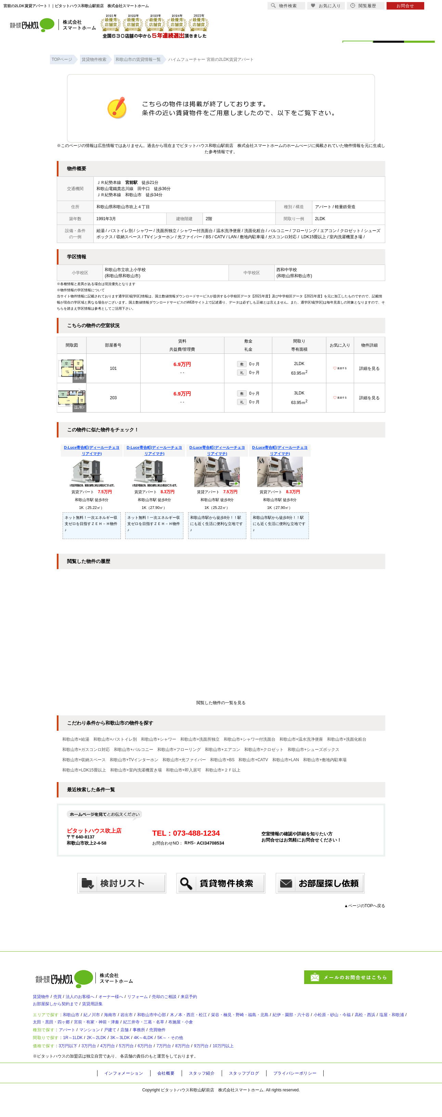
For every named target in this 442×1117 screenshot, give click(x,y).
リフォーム (158, 999)
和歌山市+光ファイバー (184, 759)
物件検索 (284, 5)
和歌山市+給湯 (75, 739)
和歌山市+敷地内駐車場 (325, 759)
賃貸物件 (42, 999)
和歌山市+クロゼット (264, 749)
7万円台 (190, 1065)
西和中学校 (286, 269)
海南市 (123, 1021)
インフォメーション (125, 1093)
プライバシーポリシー (309, 1093)
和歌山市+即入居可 (183, 770)
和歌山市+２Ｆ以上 (222, 770)
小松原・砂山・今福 (386, 1021)
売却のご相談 (189, 999)
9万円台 (235, 1065)
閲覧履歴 (363, 5)
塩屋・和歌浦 (80, 1031)
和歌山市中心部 (173, 1021)
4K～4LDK (168, 1053)
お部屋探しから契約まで (59, 1008)
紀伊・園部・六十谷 (337, 1021)
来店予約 (219, 999)
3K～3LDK (139, 1053)
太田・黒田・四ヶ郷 (121, 1031)
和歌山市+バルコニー (133, 749)
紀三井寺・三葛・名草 (231, 1031)
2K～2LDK (109, 1053)
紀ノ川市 (101, 1021)
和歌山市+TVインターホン (134, 759)
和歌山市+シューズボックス (313, 749)
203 (113, 397)
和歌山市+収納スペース (84, 759)
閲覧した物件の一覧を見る (221, 702)
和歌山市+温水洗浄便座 (301, 739)
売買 (62, 999)
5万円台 (144, 1065)
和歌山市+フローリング (179, 749)
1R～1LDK (79, 1053)
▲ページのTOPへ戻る (364, 905)
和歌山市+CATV (253, 759)
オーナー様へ (126, 999)
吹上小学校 (135, 269)
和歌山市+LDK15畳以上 (84, 770)
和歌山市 (76, 1021)
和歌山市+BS (222, 759)
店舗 (141, 1042)
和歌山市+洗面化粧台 (346, 739)
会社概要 (171, 1093)
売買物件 (180, 1042)
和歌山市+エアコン (222, 749)
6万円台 (167, 1065)
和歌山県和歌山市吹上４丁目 (123, 206)
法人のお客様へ (89, 999)
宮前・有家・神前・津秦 (175, 1031)
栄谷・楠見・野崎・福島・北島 (277, 1021)
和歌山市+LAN (285, 759)
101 (113, 368)
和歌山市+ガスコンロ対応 (86, 749)
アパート (71, 1042)
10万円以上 (262, 1065)
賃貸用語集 (103, 1008)
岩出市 (143, 1021)
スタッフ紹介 (209, 1093)
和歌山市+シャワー (158, 739)
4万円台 (121, 1065)
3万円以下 (73, 1065)
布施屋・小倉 (274, 1031)
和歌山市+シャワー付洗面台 (249, 739)
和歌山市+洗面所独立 (200, 739)
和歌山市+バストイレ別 (115, 739)
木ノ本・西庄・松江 (216, 1021)
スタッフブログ (254, 1093)
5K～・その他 (201, 1053)
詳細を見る (369, 368)
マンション (99, 1042)
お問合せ (405, 5)
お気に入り (326, 5)
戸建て (123, 1042)
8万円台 (212, 1065)
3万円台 (98, 1065)
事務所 (158, 1042)
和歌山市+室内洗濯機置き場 (136, 770)
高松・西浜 (49, 1031)
